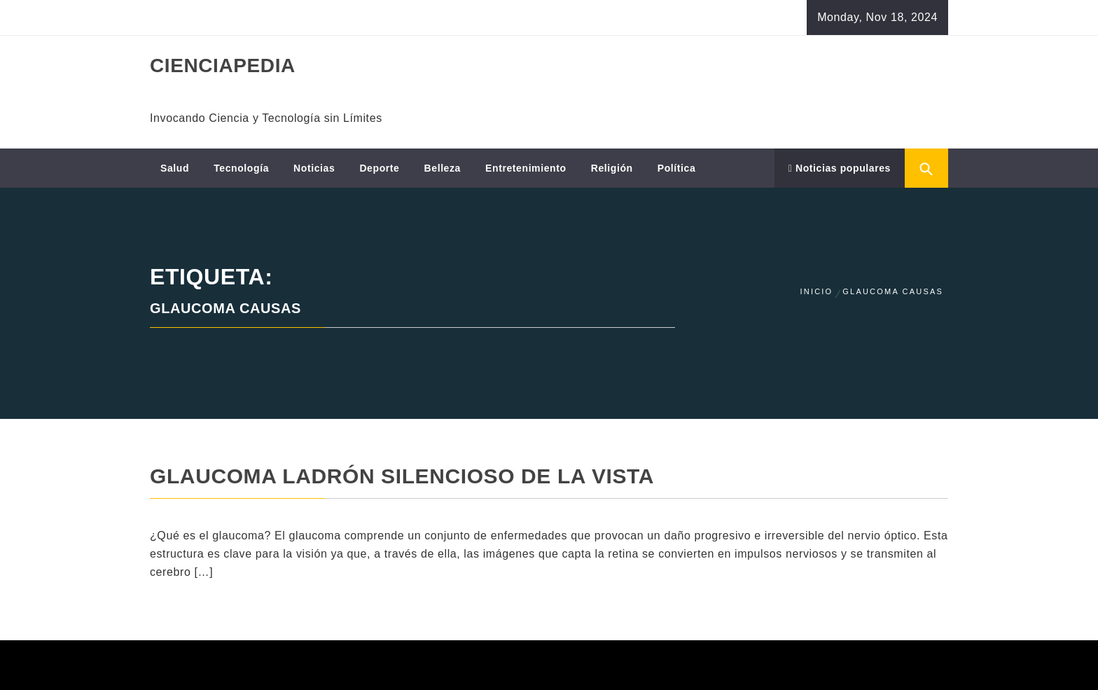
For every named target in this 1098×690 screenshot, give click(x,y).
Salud (174, 168)
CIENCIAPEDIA (223, 65)
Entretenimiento (526, 168)
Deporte (379, 168)
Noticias (314, 168)
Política (677, 168)
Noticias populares (839, 168)
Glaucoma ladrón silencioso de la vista (402, 476)
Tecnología (241, 168)
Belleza (442, 168)
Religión (612, 168)
